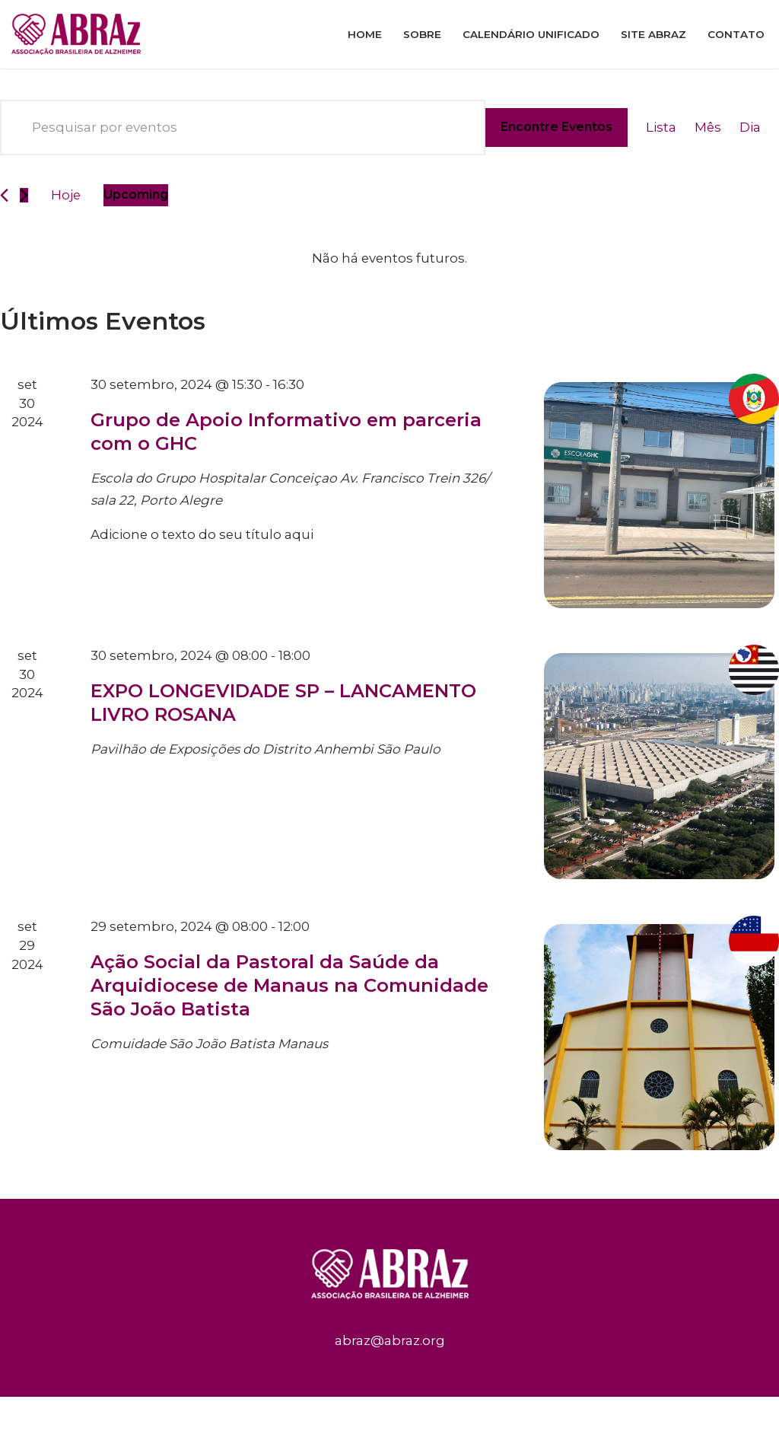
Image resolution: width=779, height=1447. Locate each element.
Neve (28, 1417)
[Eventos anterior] (4, 195)
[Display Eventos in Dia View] (750, 127)
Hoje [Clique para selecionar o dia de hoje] (66, 194)
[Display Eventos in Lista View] (660, 127)
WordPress (153, 1417)
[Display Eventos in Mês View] (707, 127)
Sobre (422, 34)
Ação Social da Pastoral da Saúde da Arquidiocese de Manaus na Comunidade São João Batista (289, 985)
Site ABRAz (653, 34)
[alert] (389, 258)
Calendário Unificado (531, 34)
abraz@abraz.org (390, 1341)
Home (365, 34)
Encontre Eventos (556, 127)
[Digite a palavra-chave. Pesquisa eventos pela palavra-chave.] (242, 127)
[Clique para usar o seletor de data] (136, 195)
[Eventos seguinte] (24, 195)
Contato (736, 34)
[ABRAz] (79, 34)
